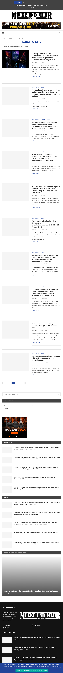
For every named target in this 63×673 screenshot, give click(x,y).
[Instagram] (31, 8)
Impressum (36, 5)
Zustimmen (19, 670)
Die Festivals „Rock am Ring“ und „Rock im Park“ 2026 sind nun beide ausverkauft (37, 637)
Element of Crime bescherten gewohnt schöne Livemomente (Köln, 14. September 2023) (46, 358)
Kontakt (30, 5)
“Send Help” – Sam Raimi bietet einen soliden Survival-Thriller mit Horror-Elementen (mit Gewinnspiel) (35, 478)
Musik (10, 38)
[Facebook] (16, 406)
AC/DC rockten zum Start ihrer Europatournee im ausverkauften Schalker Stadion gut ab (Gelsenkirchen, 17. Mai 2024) (44, 157)
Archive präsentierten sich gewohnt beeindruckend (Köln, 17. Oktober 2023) (45, 326)
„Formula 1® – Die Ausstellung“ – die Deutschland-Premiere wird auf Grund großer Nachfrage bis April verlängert (35, 658)
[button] (23, 2)
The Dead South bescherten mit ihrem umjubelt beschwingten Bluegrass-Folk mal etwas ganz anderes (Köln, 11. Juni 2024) (46, 93)
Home (3, 38)
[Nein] (60, 668)
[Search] (60, 33)
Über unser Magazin (21, 5)
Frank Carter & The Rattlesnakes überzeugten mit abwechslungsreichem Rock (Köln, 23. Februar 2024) (45, 224)
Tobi (36, 62)
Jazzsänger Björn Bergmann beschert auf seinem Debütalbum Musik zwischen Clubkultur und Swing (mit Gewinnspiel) (36, 533)
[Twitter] (33, 8)
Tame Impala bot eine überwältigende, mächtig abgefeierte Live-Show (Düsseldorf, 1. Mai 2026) (34, 648)
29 (26, 383)
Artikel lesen (36, 76)
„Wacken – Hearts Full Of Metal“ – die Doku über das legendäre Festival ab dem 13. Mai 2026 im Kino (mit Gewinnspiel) (36, 543)
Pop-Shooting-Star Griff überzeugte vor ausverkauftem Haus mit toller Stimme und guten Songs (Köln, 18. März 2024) (46, 190)
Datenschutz (43, 5)
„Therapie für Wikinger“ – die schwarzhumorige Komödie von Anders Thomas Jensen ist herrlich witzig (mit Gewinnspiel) (36, 468)
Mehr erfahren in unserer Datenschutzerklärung (35, 670)
